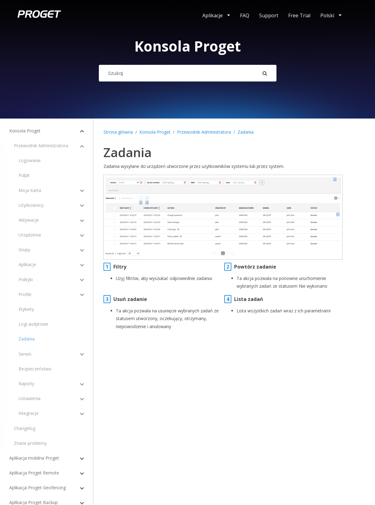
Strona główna (118, 132)
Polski (327, 15)
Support (268, 15)
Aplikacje (212, 15)
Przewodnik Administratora (204, 132)
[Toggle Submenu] (69, 130)
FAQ (244, 15)
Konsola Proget (155, 132)
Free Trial (299, 15)
